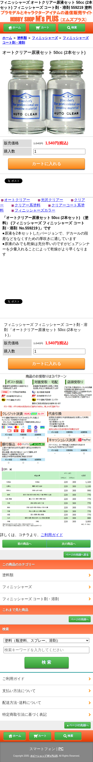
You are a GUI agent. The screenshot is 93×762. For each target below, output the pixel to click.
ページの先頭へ (80, 619)
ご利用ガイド (52, 535)
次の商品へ (69, 543)
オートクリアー (17, 200)
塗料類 (22, 38)
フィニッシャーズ (45, 38)
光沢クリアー (52, 200)
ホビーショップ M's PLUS (44, 756)
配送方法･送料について (21, 703)
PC (60, 749)
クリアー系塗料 (27, 205)
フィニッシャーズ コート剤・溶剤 (30, 599)
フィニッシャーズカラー (35, 210)
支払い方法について (19, 691)
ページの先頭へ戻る (77, 554)
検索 (72, 27)
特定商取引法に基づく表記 (24, 714)
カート (42, 27)
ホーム (14, 27)
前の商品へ (24, 543)
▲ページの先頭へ (77, 725)
